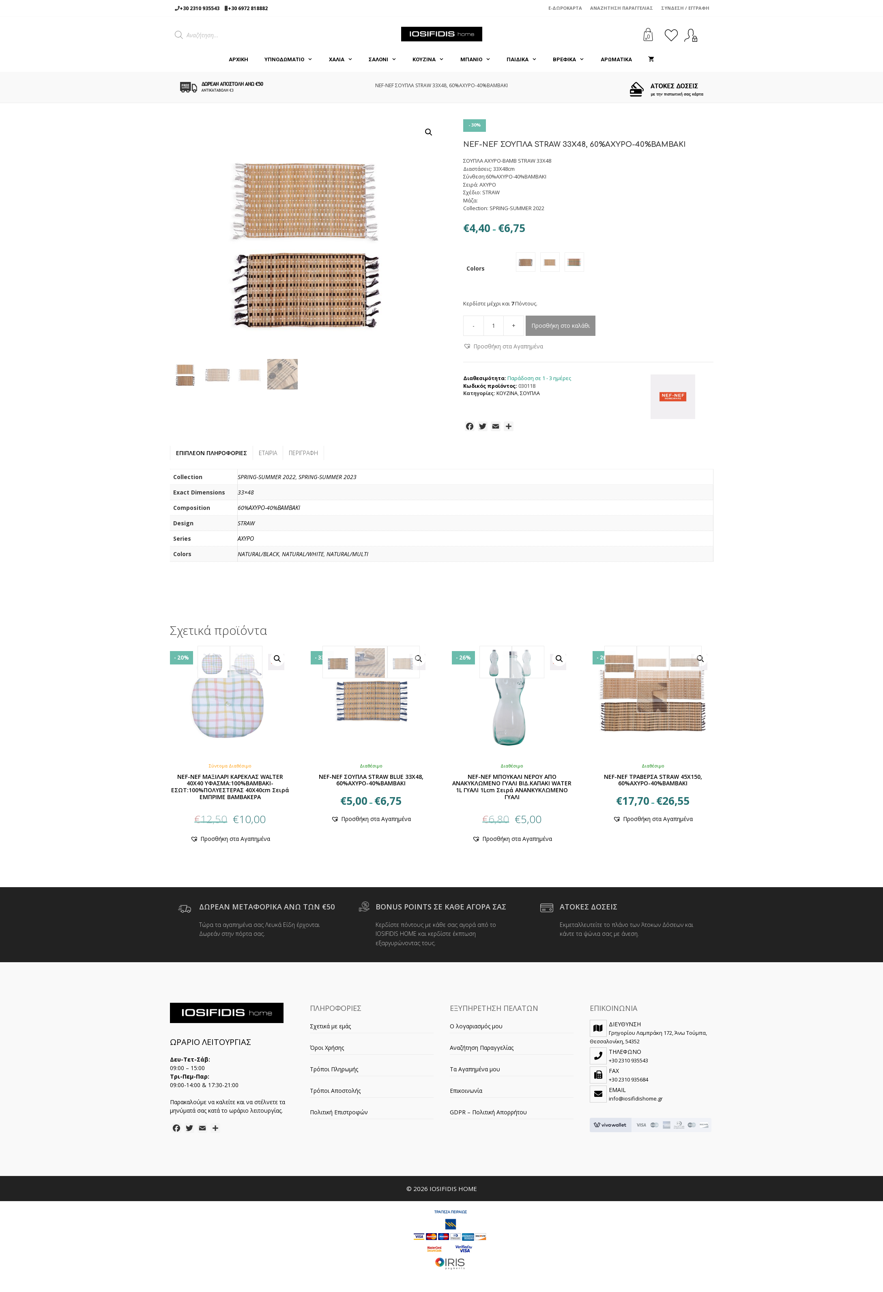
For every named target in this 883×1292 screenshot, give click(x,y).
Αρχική (238, 59)
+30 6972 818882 (248, 8)
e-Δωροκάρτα (565, 8)
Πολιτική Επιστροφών (339, 1115)
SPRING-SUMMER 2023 (328, 480)
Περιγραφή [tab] (303, 456)
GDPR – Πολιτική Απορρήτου (488, 1115)
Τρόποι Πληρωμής (334, 1072)
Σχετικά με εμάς (330, 1029)
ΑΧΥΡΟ (246, 542)
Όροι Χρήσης (327, 1051)
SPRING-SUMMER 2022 (267, 480)
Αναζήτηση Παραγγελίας (621, 8)
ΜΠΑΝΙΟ (479, 59)
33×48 (246, 495)
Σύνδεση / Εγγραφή (685, 8)
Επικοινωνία (466, 1094)
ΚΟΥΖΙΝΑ (432, 59)
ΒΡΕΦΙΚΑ (572, 59)
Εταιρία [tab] (268, 456)
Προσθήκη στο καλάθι (560, 329)
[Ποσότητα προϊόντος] (493, 329)
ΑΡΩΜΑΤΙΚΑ (616, 59)
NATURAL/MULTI (347, 557)
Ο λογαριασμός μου (476, 1029)
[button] (428, 132)
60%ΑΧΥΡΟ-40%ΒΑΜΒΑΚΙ (269, 511)
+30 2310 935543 (199, 8)
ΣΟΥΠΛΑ (530, 396)
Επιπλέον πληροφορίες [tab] (211, 456)
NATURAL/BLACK (258, 557)
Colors (475, 270)
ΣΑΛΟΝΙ (386, 59)
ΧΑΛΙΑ (345, 59)
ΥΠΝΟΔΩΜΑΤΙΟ (292, 59)
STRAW (246, 526)
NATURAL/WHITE (303, 557)
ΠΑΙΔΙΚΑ (526, 59)
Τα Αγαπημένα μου (475, 1072)
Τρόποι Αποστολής (335, 1094)
